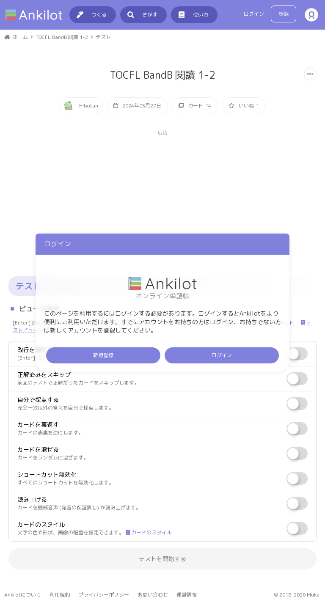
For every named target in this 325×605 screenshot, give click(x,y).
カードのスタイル (149, 532)
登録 (283, 13)
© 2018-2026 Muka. (297, 594)
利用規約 (60, 594)
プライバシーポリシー (103, 594)
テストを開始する (162, 559)
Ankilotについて (22, 594)
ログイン (254, 13)
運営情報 (186, 594)
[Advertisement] (162, 196)
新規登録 (103, 355)
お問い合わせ (153, 594)
